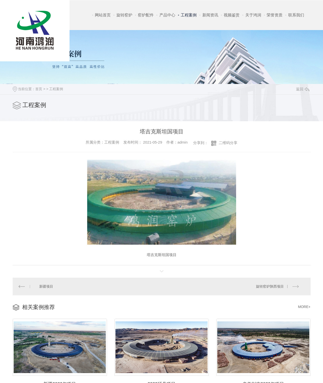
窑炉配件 (146, 15)
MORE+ (304, 306)
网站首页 (103, 15)
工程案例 (189, 15)
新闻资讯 (210, 15)
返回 (302, 89)
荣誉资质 (275, 15)
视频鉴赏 (232, 15)
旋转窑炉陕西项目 (270, 286)
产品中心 (167, 15)
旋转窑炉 (124, 15)
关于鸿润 (253, 15)
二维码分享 (228, 143)
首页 (38, 89)
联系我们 (296, 15)
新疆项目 (46, 286)
